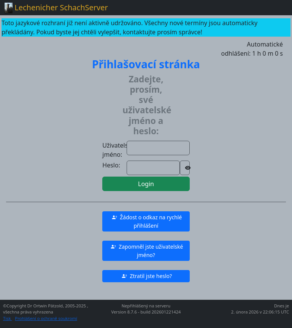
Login (146, 184)
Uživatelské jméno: (118, 150)
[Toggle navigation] (276, 7)
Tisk (7, 318)
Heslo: (111, 165)
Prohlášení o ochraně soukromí (46, 318)
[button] (145, 221)
